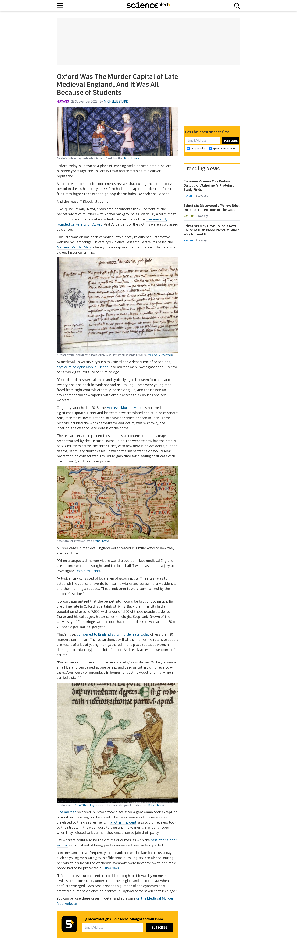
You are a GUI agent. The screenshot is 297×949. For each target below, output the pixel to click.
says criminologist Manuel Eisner (82, 367)
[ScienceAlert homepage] (148, 5)
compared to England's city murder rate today (113, 634)
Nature (189, 216)
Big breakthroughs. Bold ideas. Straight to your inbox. (123, 919)
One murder (66, 812)
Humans (63, 101)
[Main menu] (60, 5)
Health (188, 196)
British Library (101, 541)
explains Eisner (88, 570)
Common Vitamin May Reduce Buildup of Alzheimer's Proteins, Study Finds (209, 185)
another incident (123, 822)
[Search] (237, 5)
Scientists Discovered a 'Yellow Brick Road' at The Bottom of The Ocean (211, 207)
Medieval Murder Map (74, 247)
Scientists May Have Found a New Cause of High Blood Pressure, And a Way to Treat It (212, 230)
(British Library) (131, 158)
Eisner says (110, 868)
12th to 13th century (84, 805)
